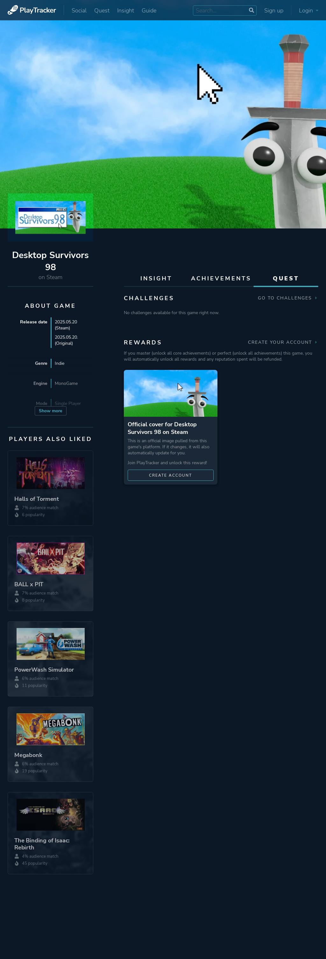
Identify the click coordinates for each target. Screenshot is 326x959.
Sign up (273, 10)
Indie (59, 363)
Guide (149, 10)
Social (79, 10)
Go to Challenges (288, 298)
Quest (102, 10)
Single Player (68, 403)
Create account (170, 475)
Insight (125, 10)
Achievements (221, 278)
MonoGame (66, 383)
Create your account (283, 342)
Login (308, 10)
